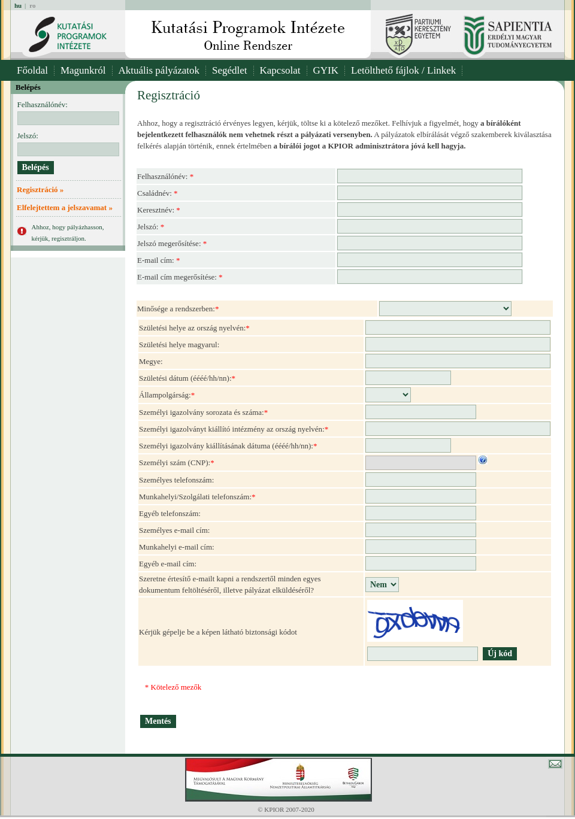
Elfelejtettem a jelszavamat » (65, 207)
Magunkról (83, 70)
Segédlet (229, 70)
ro (32, 5)
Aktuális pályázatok (159, 70)
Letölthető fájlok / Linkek (403, 70)
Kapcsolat (280, 70)
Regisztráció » (40, 189)
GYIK (326, 70)
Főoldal (32, 70)
